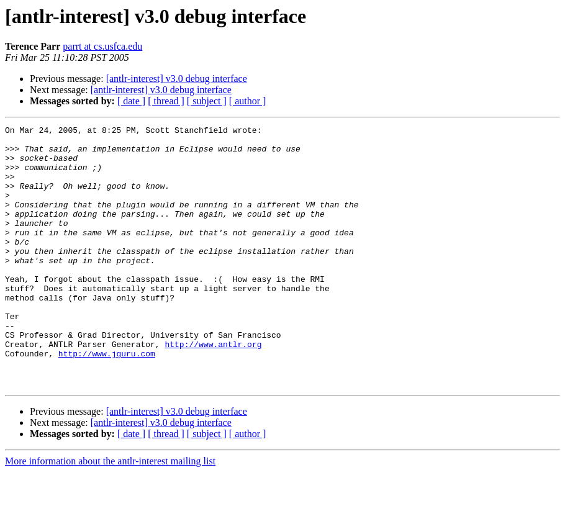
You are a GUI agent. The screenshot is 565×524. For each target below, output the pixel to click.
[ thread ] (166, 101)
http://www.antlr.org (213, 388)
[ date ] (131, 101)
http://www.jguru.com (106, 399)
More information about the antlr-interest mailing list (110, 513)
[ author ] (247, 101)
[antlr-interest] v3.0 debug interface (176, 78)
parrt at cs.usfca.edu (102, 46)
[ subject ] (207, 101)
